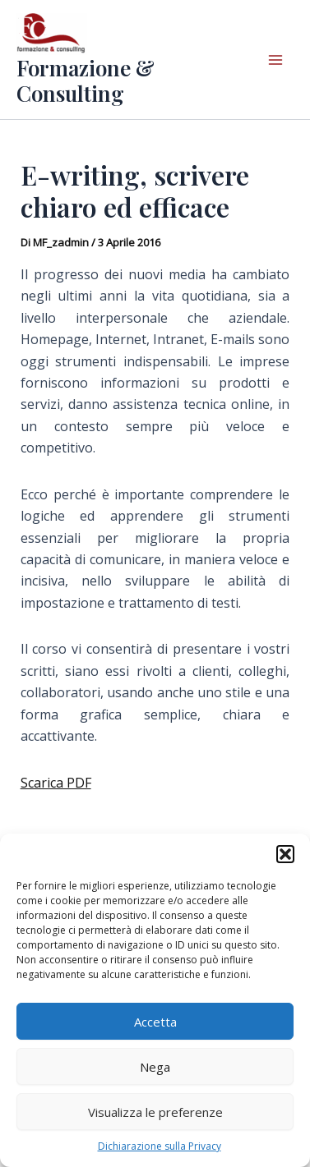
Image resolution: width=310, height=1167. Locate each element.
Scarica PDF (56, 783)
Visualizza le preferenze (155, 1112)
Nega (155, 1067)
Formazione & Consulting (85, 80)
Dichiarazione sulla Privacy (159, 1146)
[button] (285, 854)
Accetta (155, 1021)
